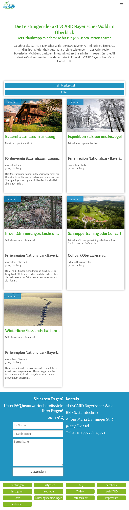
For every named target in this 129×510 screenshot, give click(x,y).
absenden (38, 472)
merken (12, 102)
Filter (64, 92)
